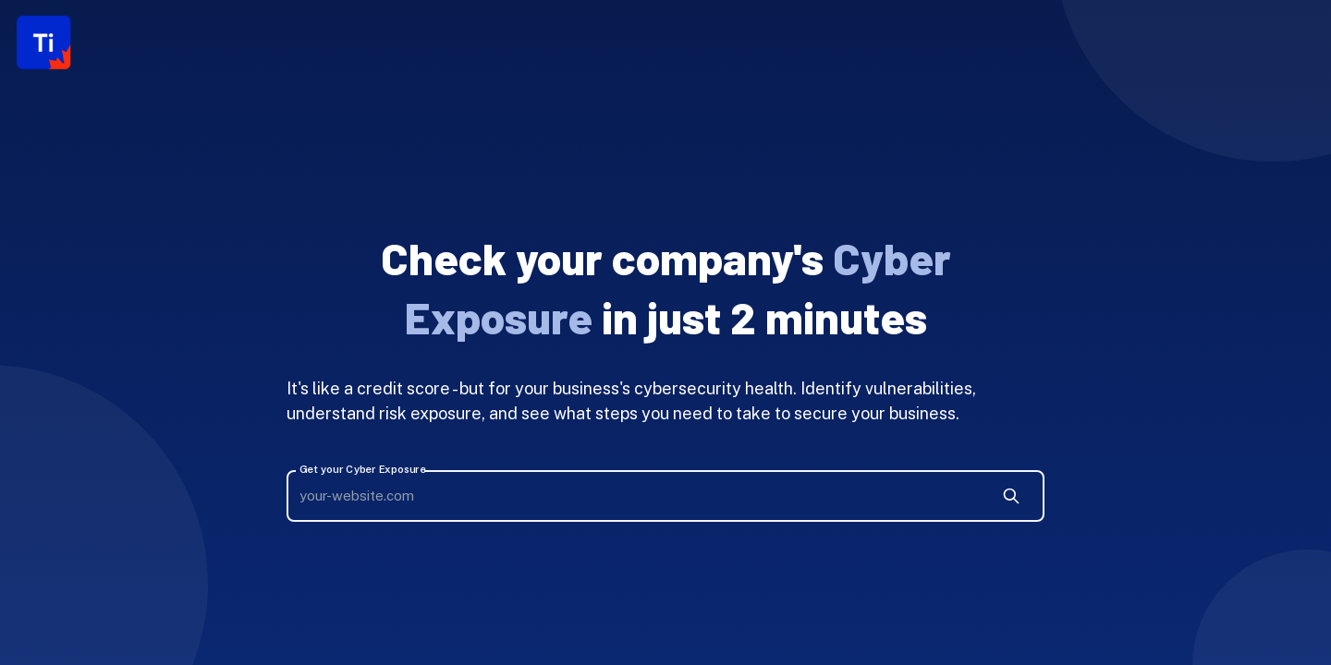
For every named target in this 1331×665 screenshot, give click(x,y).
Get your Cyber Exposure (362, 470)
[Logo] (44, 42)
